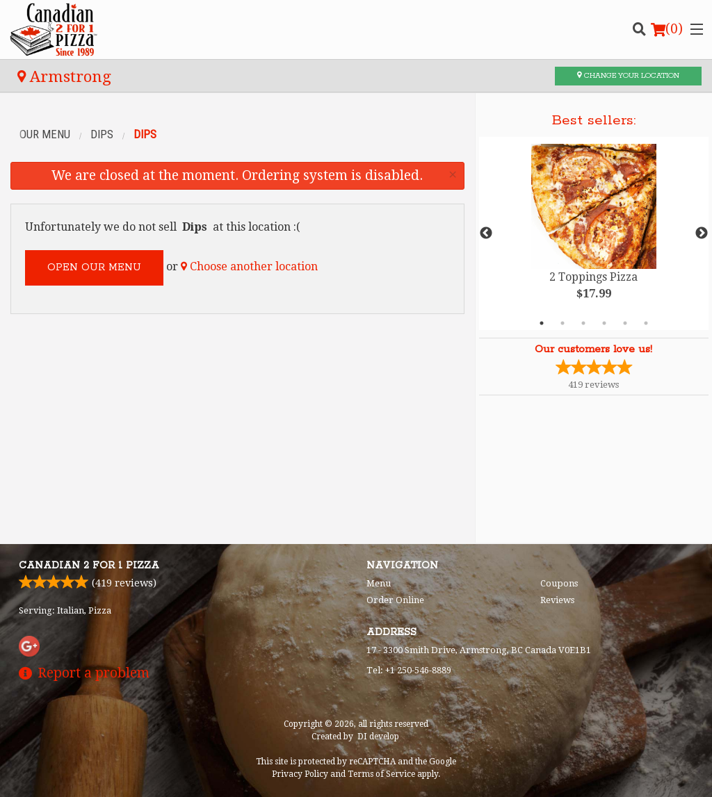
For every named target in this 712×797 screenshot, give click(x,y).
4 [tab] (604, 323)
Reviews (557, 600)
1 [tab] (542, 323)
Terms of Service (381, 774)
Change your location (628, 76)
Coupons (559, 583)
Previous (486, 233)
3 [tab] (583, 323)
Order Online (395, 600)
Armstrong (64, 76)
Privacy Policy (300, 774)
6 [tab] (646, 323)
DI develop (378, 736)
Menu (378, 583)
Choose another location (249, 266)
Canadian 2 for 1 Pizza (89, 565)
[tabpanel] (594, 233)
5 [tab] (625, 323)
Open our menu (94, 267)
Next (702, 233)
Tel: (408, 670)
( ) (667, 29)
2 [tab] (562, 323)
